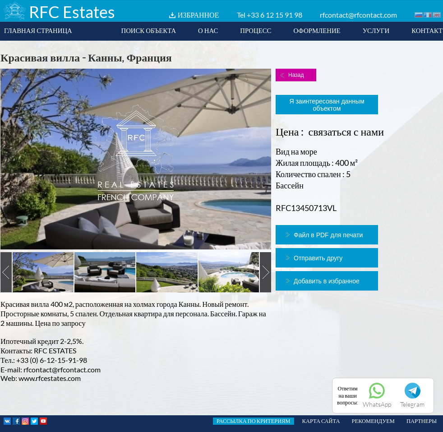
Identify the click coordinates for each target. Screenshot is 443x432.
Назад (296, 75)
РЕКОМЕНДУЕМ (373, 421)
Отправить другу (318, 258)
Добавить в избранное (327, 281)
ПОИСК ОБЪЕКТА (148, 30)
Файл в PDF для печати (328, 235)
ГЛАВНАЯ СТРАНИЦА (38, 30)
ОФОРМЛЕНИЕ (316, 30)
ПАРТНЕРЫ (421, 421)
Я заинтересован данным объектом (326, 105)
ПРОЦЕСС (255, 30)
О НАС (208, 30)
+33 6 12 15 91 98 (274, 14)
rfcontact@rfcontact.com (358, 14)
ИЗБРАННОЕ (198, 14)
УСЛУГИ (376, 30)
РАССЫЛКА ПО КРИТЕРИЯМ (254, 421)
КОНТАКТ (427, 30)
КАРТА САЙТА (321, 421)
